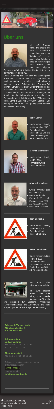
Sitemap (21, 400)
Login (50, 400)
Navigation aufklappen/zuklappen (27, 4)
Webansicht (47, 403)
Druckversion (9, 400)
